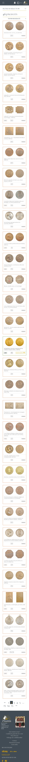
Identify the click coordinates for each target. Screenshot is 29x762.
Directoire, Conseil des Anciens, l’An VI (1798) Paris (14, 477)
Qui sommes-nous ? (14, 732)
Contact (14, 740)
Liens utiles (14, 744)
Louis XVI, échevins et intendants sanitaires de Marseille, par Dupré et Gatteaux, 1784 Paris (13, 519)
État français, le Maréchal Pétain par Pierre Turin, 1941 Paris (14, 370)
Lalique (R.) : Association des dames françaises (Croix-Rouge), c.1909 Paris (13, 117)
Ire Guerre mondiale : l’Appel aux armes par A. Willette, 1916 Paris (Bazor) (13, 74)
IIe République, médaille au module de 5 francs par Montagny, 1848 (14, 648)
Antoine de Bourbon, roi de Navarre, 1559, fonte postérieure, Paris (14, 265)
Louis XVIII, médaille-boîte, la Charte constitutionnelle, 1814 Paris (11, 456)
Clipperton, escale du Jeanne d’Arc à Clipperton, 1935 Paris (14, 582)
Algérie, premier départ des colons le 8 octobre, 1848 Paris (14, 159)
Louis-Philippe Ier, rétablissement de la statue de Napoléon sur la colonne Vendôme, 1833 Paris (14, 540)
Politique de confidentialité (14, 737)
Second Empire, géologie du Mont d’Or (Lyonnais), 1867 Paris (12, 223)
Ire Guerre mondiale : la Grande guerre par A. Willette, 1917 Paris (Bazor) (13, 53)
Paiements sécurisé (14, 742)
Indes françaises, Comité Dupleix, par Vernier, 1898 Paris (14, 605)
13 (5, 705)
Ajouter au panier (20, 352)
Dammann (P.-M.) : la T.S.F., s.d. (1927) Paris (13, 32)
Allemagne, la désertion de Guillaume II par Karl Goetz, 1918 (14, 391)
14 (8, 705)
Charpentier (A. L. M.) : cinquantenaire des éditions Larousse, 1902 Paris (14, 138)
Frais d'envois (14, 735)
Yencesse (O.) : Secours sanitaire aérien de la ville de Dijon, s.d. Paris (14, 328)
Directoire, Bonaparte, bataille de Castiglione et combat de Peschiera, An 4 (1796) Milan (14, 497)
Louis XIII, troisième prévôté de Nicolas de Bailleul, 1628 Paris (14, 244)
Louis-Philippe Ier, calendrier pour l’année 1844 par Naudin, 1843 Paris (14, 670)
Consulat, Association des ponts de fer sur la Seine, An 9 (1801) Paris (13, 561)
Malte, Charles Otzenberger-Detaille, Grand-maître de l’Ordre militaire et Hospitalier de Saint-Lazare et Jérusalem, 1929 (14, 691)
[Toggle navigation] (3, 2)
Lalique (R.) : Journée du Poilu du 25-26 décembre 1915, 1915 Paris (14, 96)
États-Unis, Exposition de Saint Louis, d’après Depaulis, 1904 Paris (13, 180)
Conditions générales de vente (14, 734)
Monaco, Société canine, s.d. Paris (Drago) (13, 286)
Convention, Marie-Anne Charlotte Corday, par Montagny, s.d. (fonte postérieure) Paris (14, 202)
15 (12, 705)
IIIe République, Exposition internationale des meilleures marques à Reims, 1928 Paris (13, 349)
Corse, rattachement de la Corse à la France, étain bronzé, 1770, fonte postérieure (14, 307)
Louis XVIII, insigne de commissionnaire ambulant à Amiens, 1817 (14, 627)
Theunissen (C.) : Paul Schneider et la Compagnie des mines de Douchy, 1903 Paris (14, 413)
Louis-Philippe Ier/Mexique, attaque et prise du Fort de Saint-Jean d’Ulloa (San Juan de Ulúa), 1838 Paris (13, 434)
